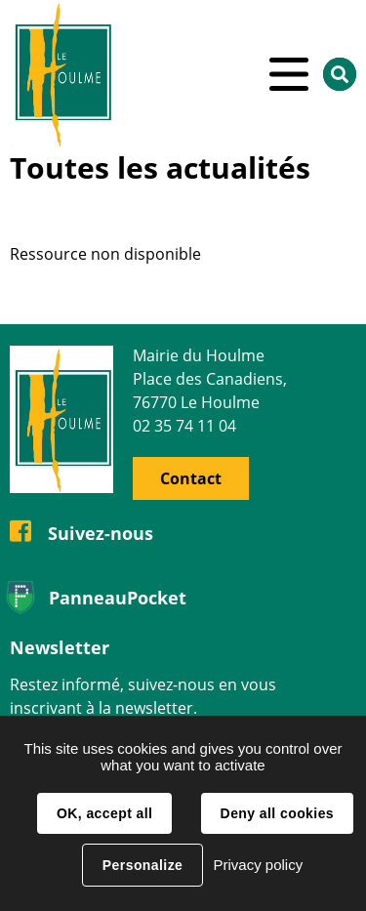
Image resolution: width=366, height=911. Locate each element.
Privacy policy (258, 864)
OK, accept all (104, 813)
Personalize (142, 865)
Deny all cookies (277, 813)
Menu (288, 73)
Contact (191, 478)
